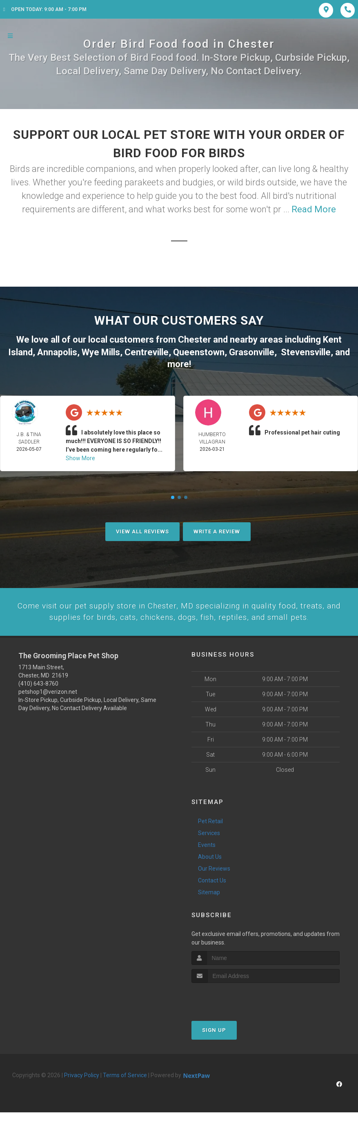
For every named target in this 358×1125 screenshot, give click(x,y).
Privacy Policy (81, 1088)
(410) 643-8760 (38, 696)
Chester (194, 339)
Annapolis (57, 350)
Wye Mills (101, 350)
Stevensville (306, 350)
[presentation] (234, 1011)
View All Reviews (142, 530)
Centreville (147, 350)
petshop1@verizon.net (47, 704)
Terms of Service (125, 1088)
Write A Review (216, 530)
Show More (80, 456)
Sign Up (214, 1043)
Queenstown (199, 350)
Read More (313, 209)
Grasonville (251, 350)
